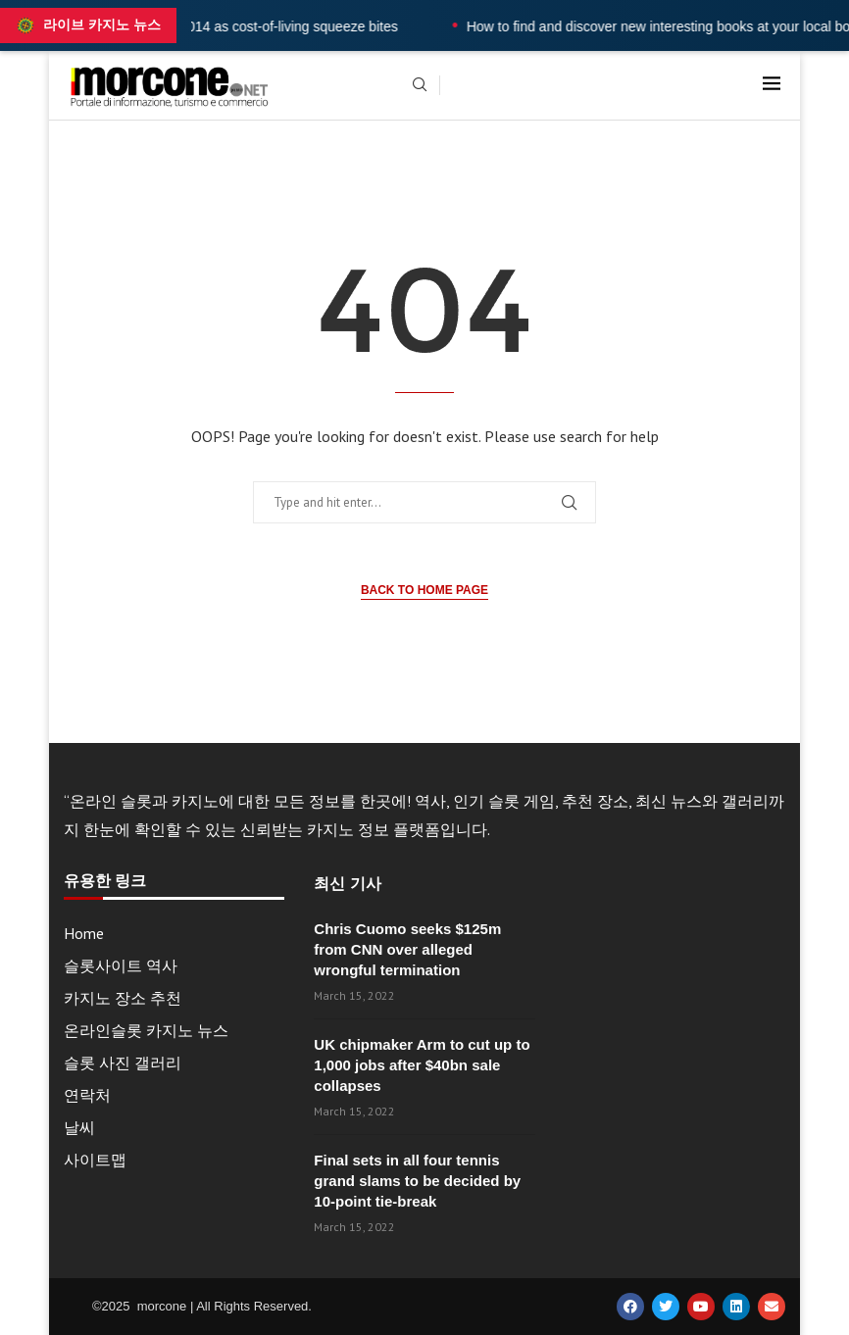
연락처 (87, 1095)
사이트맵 (95, 1159)
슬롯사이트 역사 (120, 965)
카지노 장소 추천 (122, 998)
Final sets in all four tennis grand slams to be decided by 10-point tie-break (417, 1181)
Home (84, 933)
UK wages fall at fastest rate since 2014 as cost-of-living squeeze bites (220, 26)
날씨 (79, 1127)
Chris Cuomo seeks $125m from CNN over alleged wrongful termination (407, 949)
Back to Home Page (424, 590)
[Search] (419, 86)
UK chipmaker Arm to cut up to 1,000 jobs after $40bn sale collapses (421, 1065)
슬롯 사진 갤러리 (122, 1062)
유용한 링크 (105, 881)
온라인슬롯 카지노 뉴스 (146, 1030)
